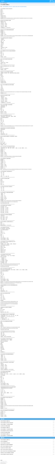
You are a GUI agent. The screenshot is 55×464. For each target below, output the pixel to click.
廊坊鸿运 (25, 6)
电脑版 (1, 460)
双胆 (22, 6)
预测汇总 (7, 6)
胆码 (17, 6)
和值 (21, 6)
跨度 (13, 6)
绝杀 (10, 6)
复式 (15, 6)
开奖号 (19, 6)
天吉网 (2, 1)
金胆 (3, 6)
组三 (11, 6)
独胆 (5, 6)
